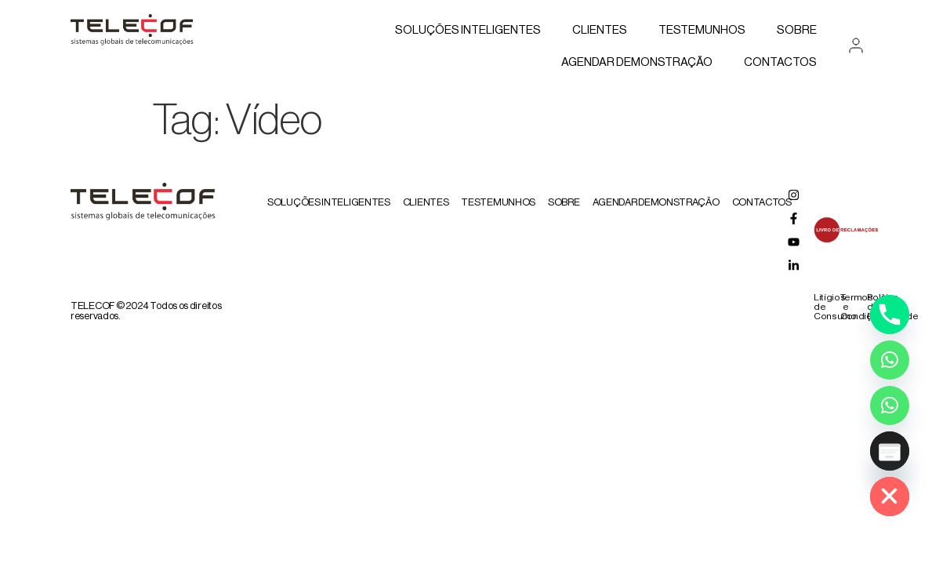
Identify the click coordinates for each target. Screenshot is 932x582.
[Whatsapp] (889, 360)
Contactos (780, 62)
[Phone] (889, 314)
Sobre (797, 30)
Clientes (599, 30)
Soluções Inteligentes (468, 30)
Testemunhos (701, 30)
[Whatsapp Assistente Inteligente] (889, 405)
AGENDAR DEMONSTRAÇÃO (637, 62)
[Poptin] (889, 451)
